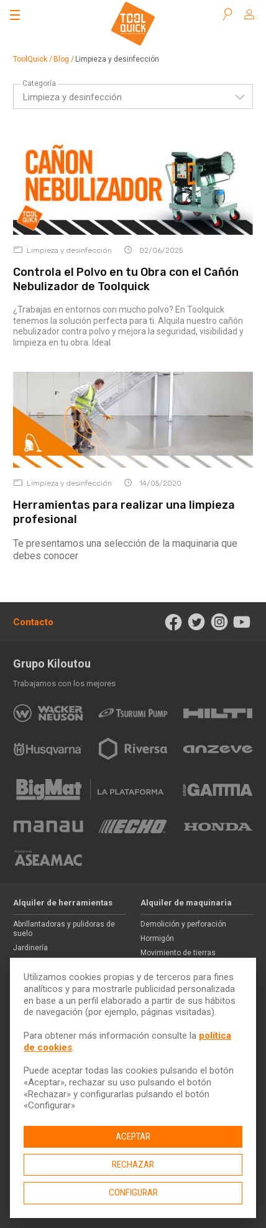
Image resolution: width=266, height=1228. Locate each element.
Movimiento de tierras (178, 952)
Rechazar (133, 1164)
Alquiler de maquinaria (186, 902)
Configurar (133, 1192)
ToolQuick (30, 59)
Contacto (33, 622)
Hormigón (157, 938)
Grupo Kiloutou (52, 663)
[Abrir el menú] (15, 15)
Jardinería (30, 947)
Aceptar (133, 1136)
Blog (61, 59)
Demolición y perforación (183, 924)
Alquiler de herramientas (62, 902)
